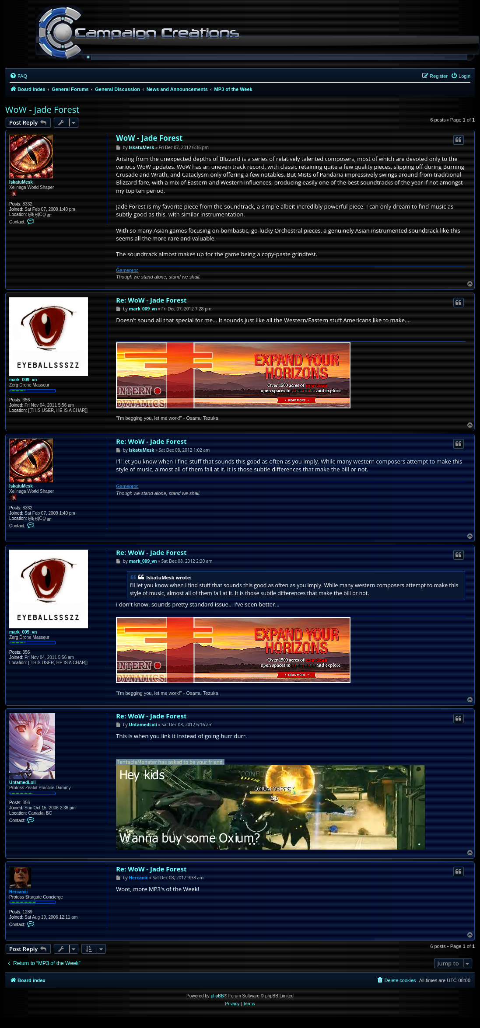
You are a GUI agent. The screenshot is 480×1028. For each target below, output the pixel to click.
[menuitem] (18, 76)
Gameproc (127, 270)
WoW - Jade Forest (42, 109)
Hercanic (18, 891)
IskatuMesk (21, 182)
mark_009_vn (23, 379)
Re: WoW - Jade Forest (151, 300)
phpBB (217, 995)
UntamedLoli (22, 782)
